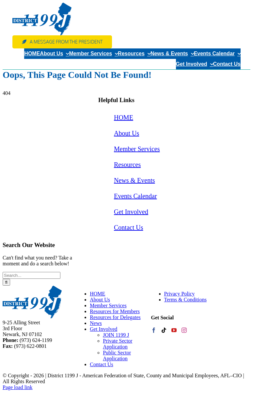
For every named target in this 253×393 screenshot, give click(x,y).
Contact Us (128, 227)
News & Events (134, 180)
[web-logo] (41, 5)
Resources (127, 164)
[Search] (6, 282)
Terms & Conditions (185, 299)
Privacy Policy (179, 293)
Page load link (18, 387)
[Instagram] (184, 330)
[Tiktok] (163, 330)
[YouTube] (174, 330)
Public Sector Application (117, 355)
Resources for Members (115, 311)
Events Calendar (135, 196)
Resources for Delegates (115, 317)
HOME (123, 117)
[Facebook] (153, 330)
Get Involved (131, 211)
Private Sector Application (117, 343)
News (96, 323)
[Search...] (31, 275)
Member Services (137, 148)
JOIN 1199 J (116, 335)
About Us (126, 133)
